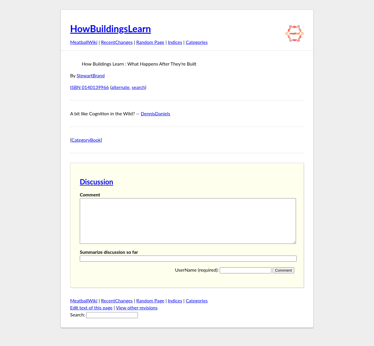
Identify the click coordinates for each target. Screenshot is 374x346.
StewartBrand (91, 75)
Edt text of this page (91, 316)
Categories (197, 42)
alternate (120, 87)
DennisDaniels (155, 113)
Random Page (150, 42)
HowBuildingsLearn (110, 28)
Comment (90, 194)
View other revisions (137, 316)
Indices (175, 42)
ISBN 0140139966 (89, 87)
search (138, 87)
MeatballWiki (83, 42)
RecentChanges (117, 42)
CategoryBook (86, 140)
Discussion (96, 181)
